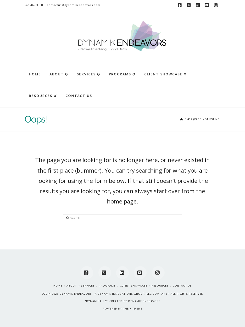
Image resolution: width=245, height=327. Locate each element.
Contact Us (182, 285)
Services (88, 285)
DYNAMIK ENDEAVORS (76, 293)
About (72, 285)
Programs (107, 285)
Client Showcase (133, 285)
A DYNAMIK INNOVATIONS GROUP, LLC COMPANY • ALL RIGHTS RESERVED (149, 293)
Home (57, 285)
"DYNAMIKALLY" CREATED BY (106, 301)
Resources (159, 285)
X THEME (136, 308)
